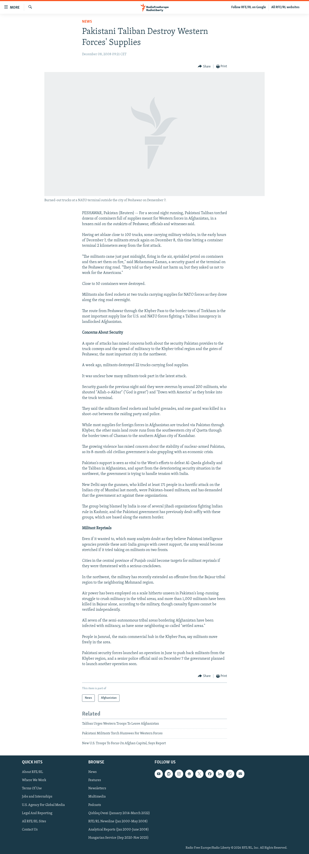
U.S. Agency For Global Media (43, 805)
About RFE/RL (32, 772)
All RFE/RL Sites (34, 821)
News (87, 22)
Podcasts (94, 805)
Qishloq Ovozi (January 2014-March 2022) (119, 813)
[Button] (204, 66)
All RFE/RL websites (285, 7)
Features (94, 780)
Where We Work (34, 780)
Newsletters (97, 788)
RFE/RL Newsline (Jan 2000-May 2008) (118, 821)
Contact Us (30, 829)
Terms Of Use (32, 788)
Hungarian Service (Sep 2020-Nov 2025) (118, 838)
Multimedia (97, 797)
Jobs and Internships (37, 797)
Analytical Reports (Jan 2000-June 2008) (118, 829)
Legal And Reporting (37, 813)
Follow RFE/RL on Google (248, 7)
